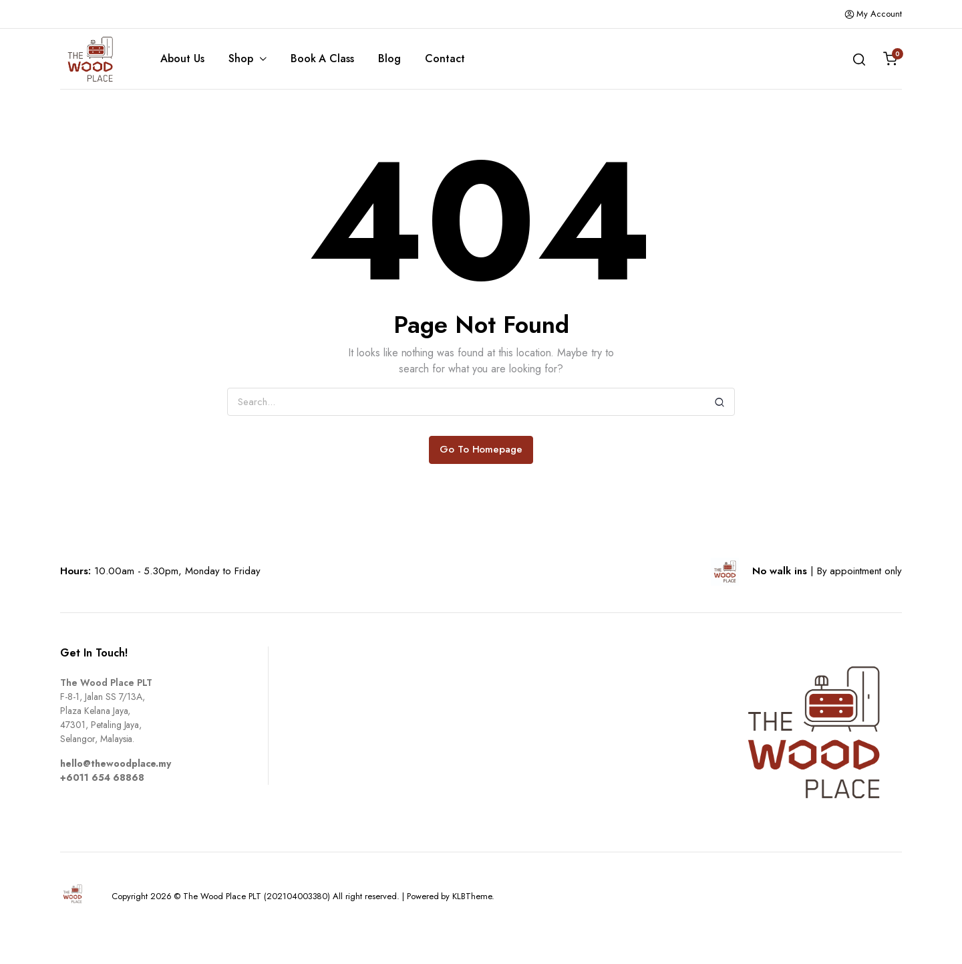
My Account (873, 14)
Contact (445, 58)
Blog (389, 58)
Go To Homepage (481, 449)
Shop (240, 58)
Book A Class (323, 58)
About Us (182, 58)
